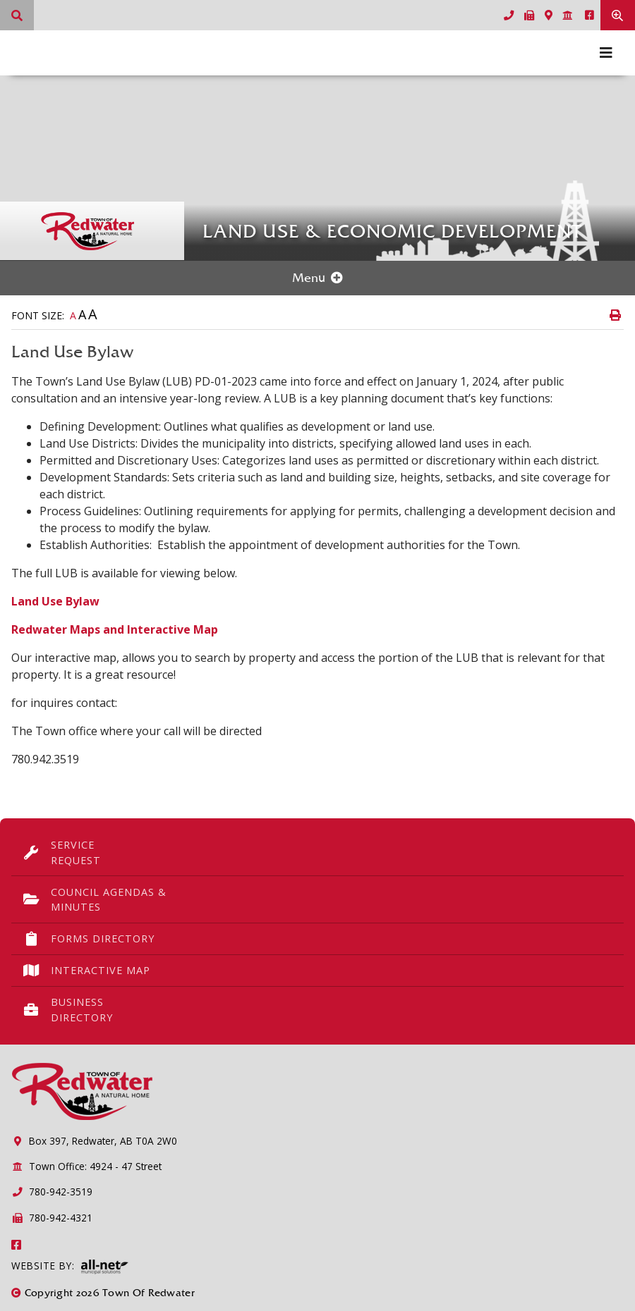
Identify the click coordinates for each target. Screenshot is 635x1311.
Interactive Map (86, 971)
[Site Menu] (317, 278)
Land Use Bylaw (55, 601)
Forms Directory (89, 939)
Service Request (62, 852)
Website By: (69, 1266)
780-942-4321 (51, 1217)
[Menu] (606, 53)
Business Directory (68, 1009)
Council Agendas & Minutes (95, 899)
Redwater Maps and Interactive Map (114, 629)
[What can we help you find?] (17, 15)
